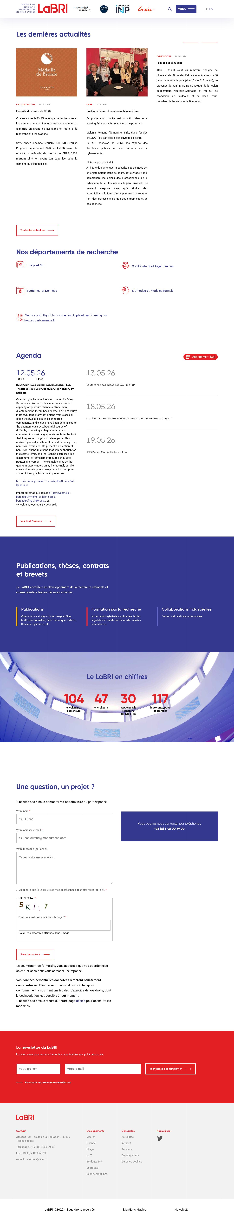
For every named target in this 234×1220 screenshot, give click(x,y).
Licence (91, 1143)
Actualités (128, 1136)
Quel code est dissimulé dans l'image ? (42, 917)
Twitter (160, 1138)
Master (90, 1136)
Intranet (126, 1143)
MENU (182, 9)
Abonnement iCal (203, 357)
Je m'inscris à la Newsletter (166, 1069)
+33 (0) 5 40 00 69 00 (169, 828)
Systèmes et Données (42, 291)
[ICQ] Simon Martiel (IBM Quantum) (106, 452)
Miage (90, 1149)
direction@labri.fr (36, 1159)
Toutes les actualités (32, 230)
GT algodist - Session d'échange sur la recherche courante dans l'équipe (129, 418)
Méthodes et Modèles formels (153, 291)
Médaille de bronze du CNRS (33, 111)
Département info (96, 1173)
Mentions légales (134, 1209)
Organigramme (130, 1155)
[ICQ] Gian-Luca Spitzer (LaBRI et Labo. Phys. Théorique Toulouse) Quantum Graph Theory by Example (45, 389)
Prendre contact (30, 954)
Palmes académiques (169, 63)
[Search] (170, 9)
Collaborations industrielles (186, 609)
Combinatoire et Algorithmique (153, 266)
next (210, 42)
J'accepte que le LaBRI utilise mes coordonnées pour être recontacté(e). (62, 889)
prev (190, 42)
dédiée (81, 1001)
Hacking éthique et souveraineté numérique (112, 111)
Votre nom (22, 811)
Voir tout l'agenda (31, 521)
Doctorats (92, 1167)
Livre (89, 105)
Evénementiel (164, 56)
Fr (205, 9)
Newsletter (182, 1209)
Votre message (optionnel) (32, 848)
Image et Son (35, 265)
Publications (32, 609)
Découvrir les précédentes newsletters (48, 1082)
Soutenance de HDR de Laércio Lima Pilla (110, 385)
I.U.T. (89, 1155)
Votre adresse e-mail (28, 830)
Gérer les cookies (132, 1161)
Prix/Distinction (25, 105)
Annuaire (127, 1149)
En (211, 9)
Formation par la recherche (116, 609)
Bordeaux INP (94, 1161)
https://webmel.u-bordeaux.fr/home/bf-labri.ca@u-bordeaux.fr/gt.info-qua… (43, 496)
